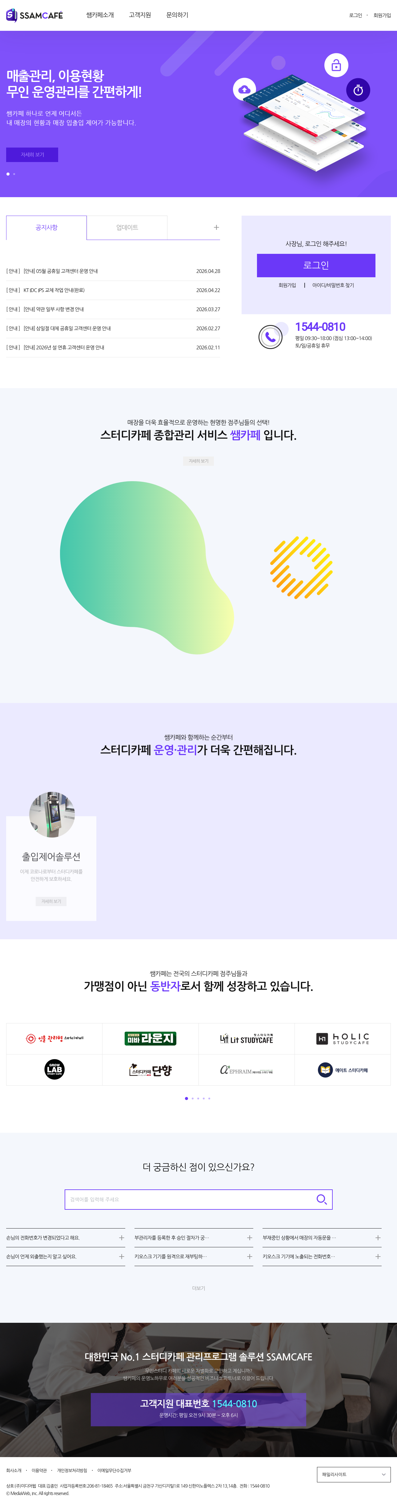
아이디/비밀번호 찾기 (333, 285)
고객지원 (140, 15)
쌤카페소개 (100, 15)
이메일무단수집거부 (114, 1470)
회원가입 (382, 15)
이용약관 (39, 1470)
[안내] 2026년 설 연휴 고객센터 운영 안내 (55, 347)
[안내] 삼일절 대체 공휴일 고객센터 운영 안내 (58, 328)
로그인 (355, 15)
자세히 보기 (198, 461)
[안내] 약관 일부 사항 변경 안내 (45, 309)
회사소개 (13, 1470)
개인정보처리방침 (72, 1470)
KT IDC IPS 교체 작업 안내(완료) (45, 290)
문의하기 (177, 15)
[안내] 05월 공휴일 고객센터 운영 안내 (52, 271)
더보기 (198, 1288)
